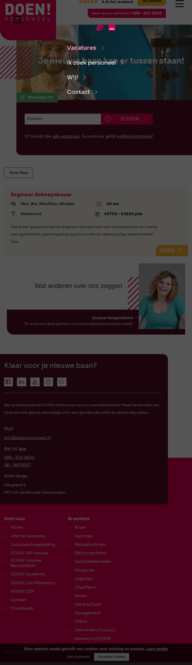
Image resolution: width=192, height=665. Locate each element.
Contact (18, 602)
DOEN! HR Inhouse (28, 553)
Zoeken (34, 118)
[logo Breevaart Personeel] (15, 12)
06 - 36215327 (17, 465)
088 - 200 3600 (151, 16)
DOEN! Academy (26, 576)
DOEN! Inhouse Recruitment (25, 564)
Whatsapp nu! (40, 97)
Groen (80, 597)
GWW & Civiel (87, 606)
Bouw (79, 527)
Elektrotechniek (90, 553)
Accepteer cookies (111, 657)
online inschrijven (134, 136)
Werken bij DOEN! (92, 641)
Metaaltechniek (89, 544)
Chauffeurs (84, 588)
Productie (83, 571)
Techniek (83, 536)
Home (16, 527)
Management (87, 614)
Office (80, 623)
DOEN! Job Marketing (32, 585)
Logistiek (83, 579)
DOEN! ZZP (21, 594)
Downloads (21, 611)
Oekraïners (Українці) (94, 632)
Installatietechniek (92, 562)
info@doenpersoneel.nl (26, 438)
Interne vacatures (27, 536)
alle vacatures (66, 136)
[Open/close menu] (184, 10)
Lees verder (157, 649)
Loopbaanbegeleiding (32, 544)
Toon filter (18, 173)
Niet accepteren (78, 657)
